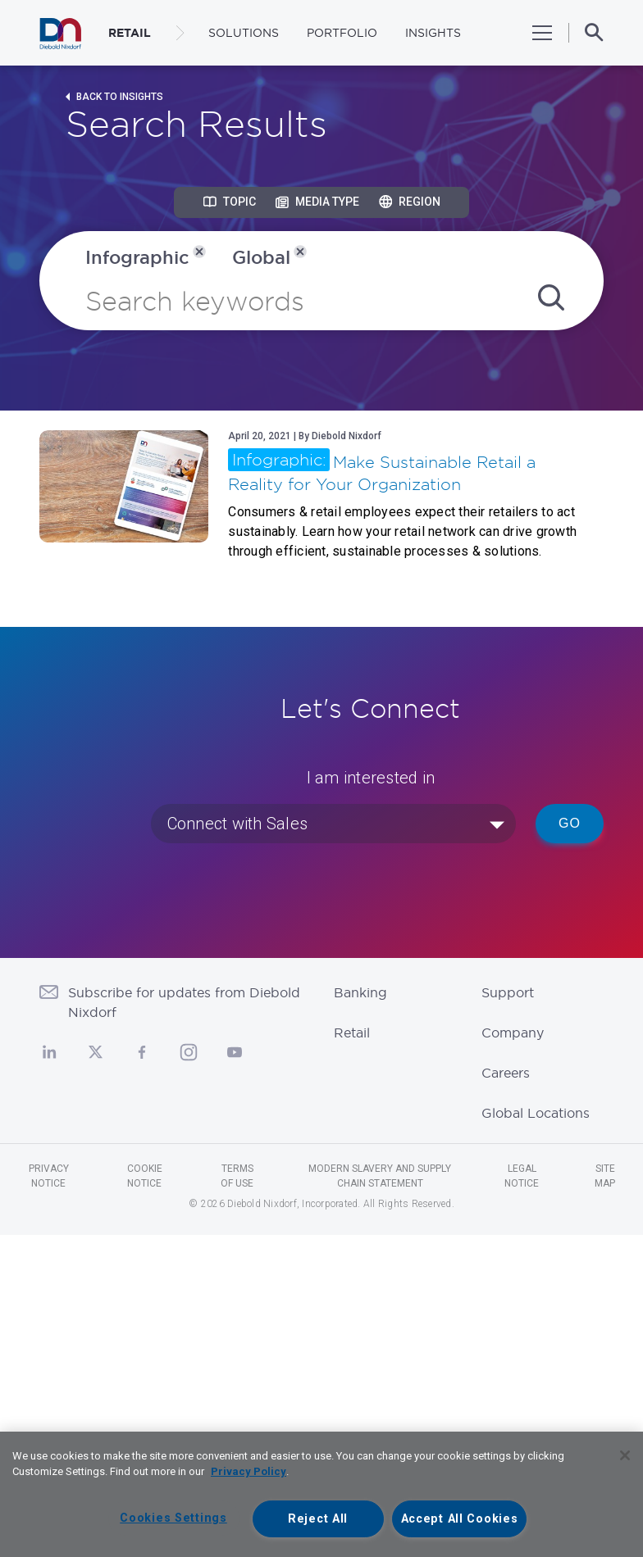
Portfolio (342, 32)
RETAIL (129, 32)
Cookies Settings (173, 1518)
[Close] (625, 1455)
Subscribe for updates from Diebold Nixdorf (184, 1002)
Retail (352, 1032)
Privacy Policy (248, 1471)
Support (507, 992)
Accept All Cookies (459, 1519)
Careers (505, 1072)
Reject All (318, 1519)
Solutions (243, 32)
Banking (360, 992)
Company (512, 1032)
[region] (321, 1494)
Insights (433, 32)
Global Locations (535, 1113)
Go (570, 823)
